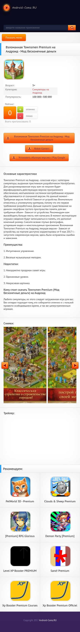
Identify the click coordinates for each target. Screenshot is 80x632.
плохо (24, 116)
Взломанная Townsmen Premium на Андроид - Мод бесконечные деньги (41, 138)
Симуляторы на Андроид (40, 91)
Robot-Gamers (41, 148)
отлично (26, 109)
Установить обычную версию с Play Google (42, 157)
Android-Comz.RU (48, 620)
